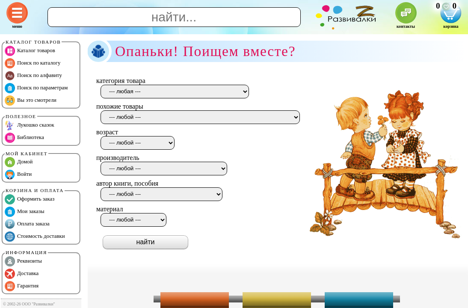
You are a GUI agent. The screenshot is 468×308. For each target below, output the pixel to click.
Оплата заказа (27, 224)
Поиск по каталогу (32, 63)
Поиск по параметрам (36, 88)
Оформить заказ (29, 199)
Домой (19, 162)
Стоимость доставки (35, 236)
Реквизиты (23, 261)
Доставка (22, 274)
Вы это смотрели (30, 100)
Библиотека (24, 138)
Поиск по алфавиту (33, 76)
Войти (18, 174)
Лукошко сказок (29, 125)
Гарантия (22, 286)
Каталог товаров (30, 51)
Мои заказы (24, 212)
